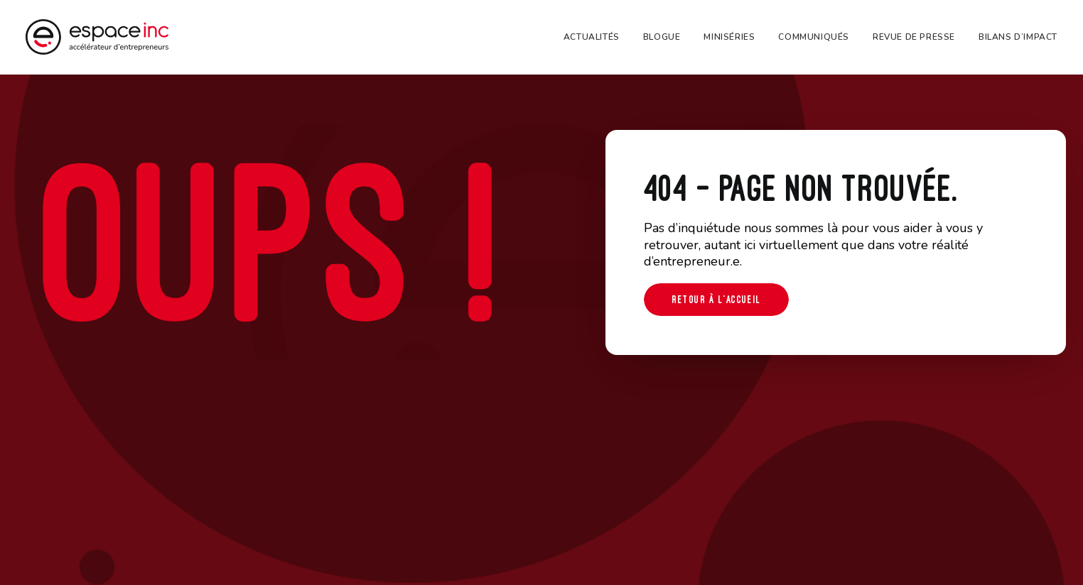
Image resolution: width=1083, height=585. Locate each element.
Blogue (662, 37)
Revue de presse (914, 37)
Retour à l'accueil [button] (716, 299)
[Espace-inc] (97, 37)
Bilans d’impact (1018, 37)
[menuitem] (597, 37)
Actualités (592, 37)
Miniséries (729, 37)
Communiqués (813, 37)
